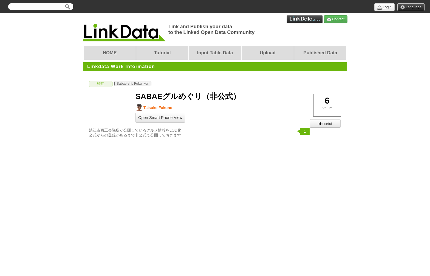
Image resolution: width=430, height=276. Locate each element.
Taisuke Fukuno (153, 107)
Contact (335, 19)
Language (410, 7)
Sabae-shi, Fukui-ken (133, 84)
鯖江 (100, 84)
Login (384, 7)
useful (325, 124)
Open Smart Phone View (160, 117)
